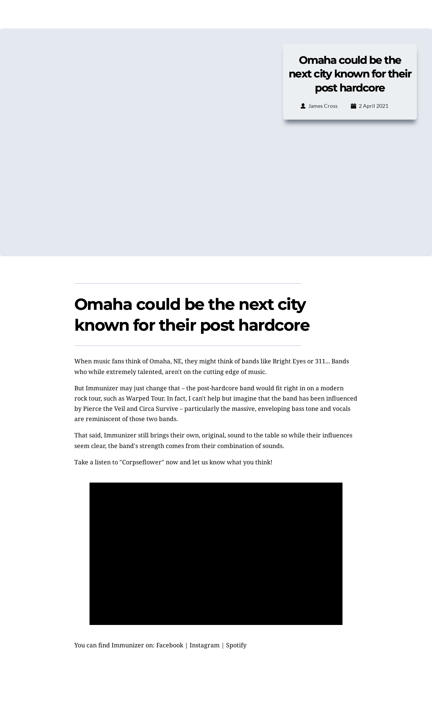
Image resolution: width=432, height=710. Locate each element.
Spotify (236, 645)
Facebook (169, 645)
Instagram (205, 645)
